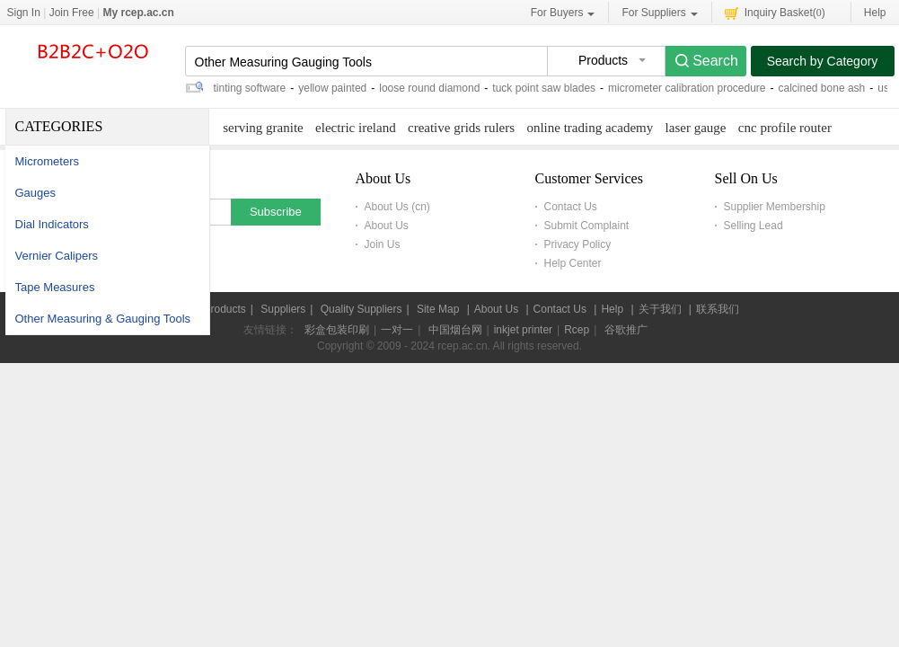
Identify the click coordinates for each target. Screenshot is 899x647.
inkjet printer (523, 330)
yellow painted (332, 88)
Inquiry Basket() (775, 12)
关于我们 (660, 309)
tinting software (250, 88)
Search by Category (822, 61)
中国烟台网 (455, 330)
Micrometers (47, 161)
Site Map (438, 309)
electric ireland (355, 127)
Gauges (36, 192)
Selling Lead (753, 225)
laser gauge (696, 127)
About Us (387, 225)
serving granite (263, 127)
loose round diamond (429, 88)
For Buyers (563, 13)
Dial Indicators (52, 224)
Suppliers (282, 309)
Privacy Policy (578, 244)
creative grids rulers (461, 127)
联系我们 (717, 309)
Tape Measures (55, 287)
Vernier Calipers (57, 255)
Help (875, 12)
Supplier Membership (774, 206)
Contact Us (570, 206)
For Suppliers (659, 13)
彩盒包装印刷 (336, 330)
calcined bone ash (822, 88)
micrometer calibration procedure (686, 88)
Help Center (573, 263)
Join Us (383, 244)
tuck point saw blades (543, 88)
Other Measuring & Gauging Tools (103, 318)
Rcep (576, 330)
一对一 (397, 330)
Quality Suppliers (361, 309)
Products (224, 309)
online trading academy (589, 127)
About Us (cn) (397, 206)
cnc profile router (785, 127)
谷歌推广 (626, 330)
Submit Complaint (587, 225)
